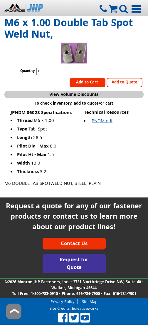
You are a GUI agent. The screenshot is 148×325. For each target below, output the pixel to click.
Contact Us (74, 244)
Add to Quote (124, 82)
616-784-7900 (88, 294)
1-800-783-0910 (44, 294)
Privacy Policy (63, 301)
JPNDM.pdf (101, 121)
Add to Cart (87, 82)
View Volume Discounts (74, 94)
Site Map (89, 301)
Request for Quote (74, 264)
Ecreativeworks (85, 309)
